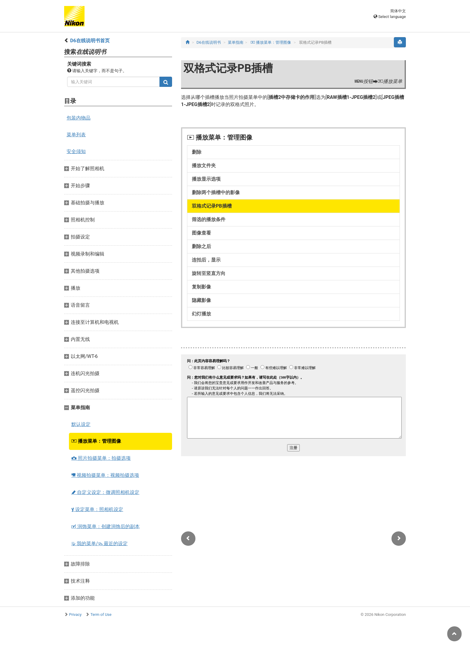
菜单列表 (76, 134)
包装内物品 (79, 118)
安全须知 (76, 151)
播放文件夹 (204, 165)
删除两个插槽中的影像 (216, 192)
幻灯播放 (201, 314)
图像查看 (201, 233)
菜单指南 (235, 42)
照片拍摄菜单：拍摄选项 (101, 458)
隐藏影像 (201, 300)
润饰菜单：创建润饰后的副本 (105, 526)
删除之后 (201, 246)
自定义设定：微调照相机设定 (105, 492)
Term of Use (101, 614)
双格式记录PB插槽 (212, 206)
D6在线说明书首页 (90, 40)
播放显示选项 (206, 179)
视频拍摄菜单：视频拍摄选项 (105, 475)
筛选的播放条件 (208, 219)
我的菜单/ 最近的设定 (99, 543)
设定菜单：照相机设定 (97, 509)
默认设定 (81, 424)
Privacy (75, 614)
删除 (196, 152)
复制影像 (201, 287)
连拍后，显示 (206, 260)
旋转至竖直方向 (208, 273)
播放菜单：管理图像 (96, 441)
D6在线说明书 (209, 42)
